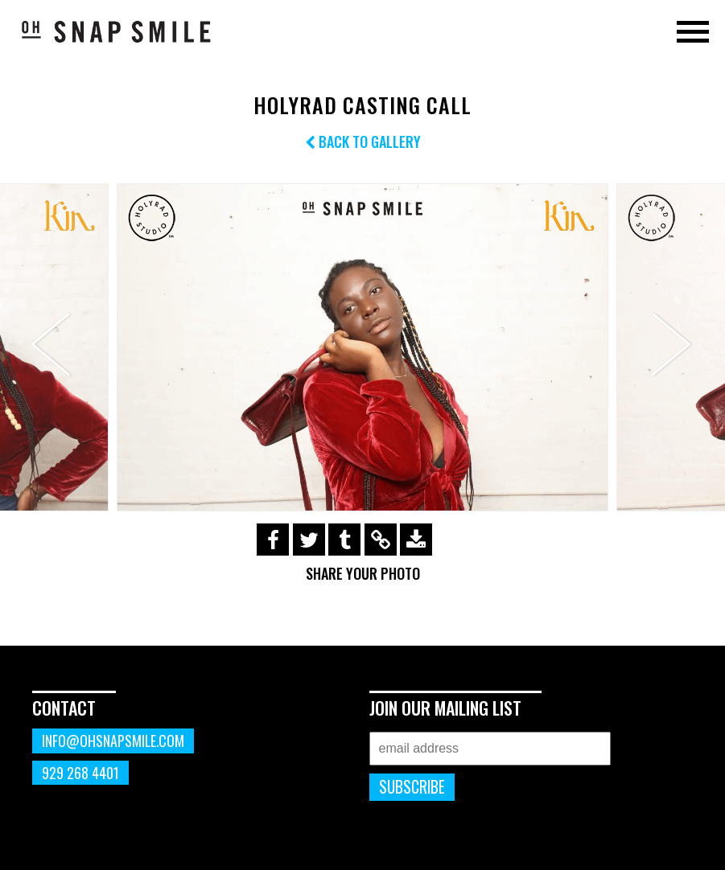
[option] (362, 347)
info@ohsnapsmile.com (113, 740)
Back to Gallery (363, 141)
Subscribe (412, 786)
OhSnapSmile (116, 31)
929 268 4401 (80, 772)
